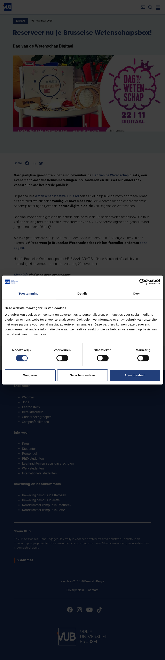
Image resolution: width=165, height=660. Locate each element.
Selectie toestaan (82, 375)
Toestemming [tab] (29, 293)
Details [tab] (82, 293)
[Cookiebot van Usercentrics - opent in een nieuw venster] (142, 282)
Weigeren (30, 375)
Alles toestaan (134, 375)
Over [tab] (136, 293)
